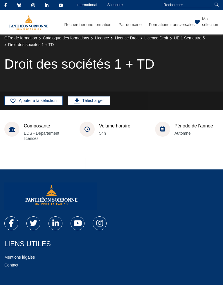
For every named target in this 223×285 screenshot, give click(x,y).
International (86, 5)
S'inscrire (115, 5)
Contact (11, 265)
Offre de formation (20, 38)
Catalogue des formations (66, 38)
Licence (102, 38)
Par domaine (129, 24)
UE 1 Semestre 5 (189, 38)
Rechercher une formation (88, 24)
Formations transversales (172, 24)
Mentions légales (19, 257)
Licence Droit (127, 38)
